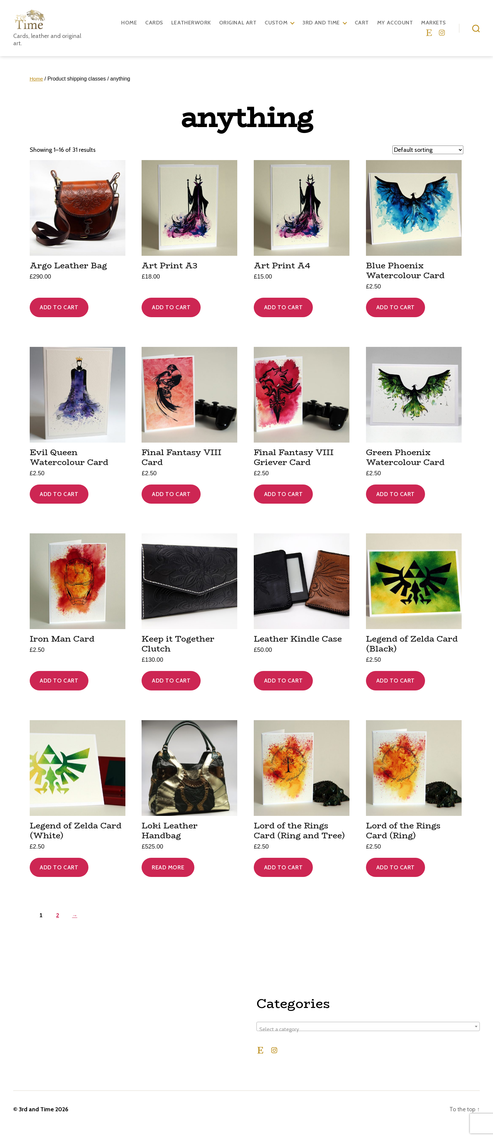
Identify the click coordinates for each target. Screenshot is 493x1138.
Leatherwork (191, 27)
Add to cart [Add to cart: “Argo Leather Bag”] (59, 317)
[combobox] (368, 1036)
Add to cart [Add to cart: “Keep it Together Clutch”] (171, 690)
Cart (362, 27)
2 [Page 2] (58, 925)
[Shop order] (427, 159)
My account (395, 27)
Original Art (237, 27)
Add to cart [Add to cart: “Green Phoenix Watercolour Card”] (395, 504)
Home (129, 27)
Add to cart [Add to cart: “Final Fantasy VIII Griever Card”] (283, 504)
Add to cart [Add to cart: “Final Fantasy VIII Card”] (171, 504)
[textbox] (368, 1039)
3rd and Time (321, 27)
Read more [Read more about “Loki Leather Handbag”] (168, 877)
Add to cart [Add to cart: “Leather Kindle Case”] (283, 690)
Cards (154, 27)
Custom (276, 27)
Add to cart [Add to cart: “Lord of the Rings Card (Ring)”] (395, 877)
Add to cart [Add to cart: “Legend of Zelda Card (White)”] (59, 877)
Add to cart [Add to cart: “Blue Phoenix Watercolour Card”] (395, 317)
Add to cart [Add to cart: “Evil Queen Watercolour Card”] (59, 504)
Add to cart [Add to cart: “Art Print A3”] (171, 317)
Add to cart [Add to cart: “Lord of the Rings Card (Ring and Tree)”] (283, 877)
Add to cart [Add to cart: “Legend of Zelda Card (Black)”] (395, 690)
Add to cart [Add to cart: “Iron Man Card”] (59, 690)
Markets (433, 27)
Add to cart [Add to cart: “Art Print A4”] (283, 317)
